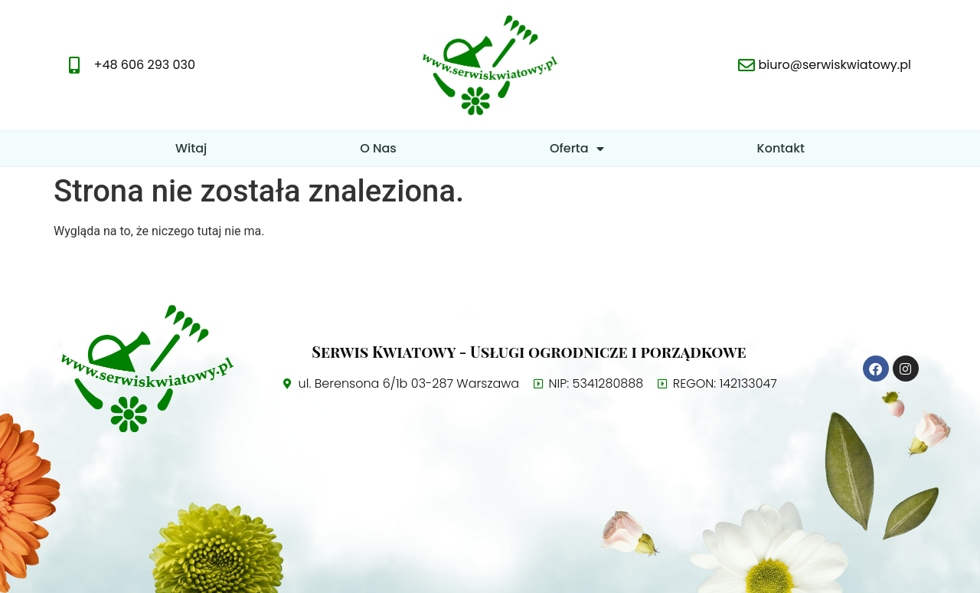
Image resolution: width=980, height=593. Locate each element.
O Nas (378, 148)
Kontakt (781, 148)
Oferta (577, 148)
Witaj (191, 148)
